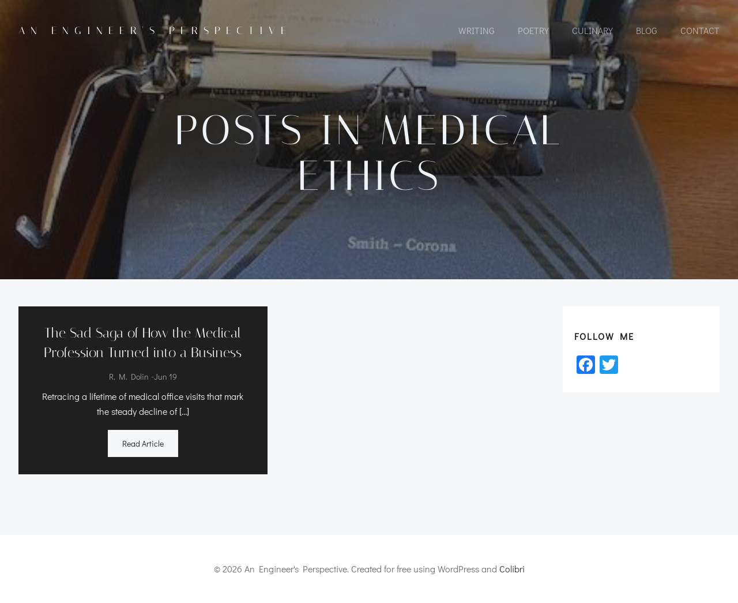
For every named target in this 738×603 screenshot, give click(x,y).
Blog (646, 30)
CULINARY (592, 30)
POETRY (533, 30)
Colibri (512, 569)
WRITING (476, 30)
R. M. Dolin (129, 376)
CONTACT (700, 30)
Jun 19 (165, 376)
